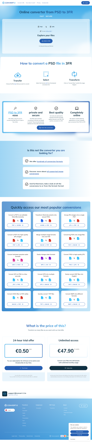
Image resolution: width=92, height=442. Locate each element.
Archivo (24, 427)
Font (24, 422)
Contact (65, 410)
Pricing (38, 2)
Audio (24, 415)
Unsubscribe (45, 2)
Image (24, 410)
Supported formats (68, 414)
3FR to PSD (48, 33)
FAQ (65, 417)
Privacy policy (22, 438)
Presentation (25, 420)
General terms (30, 438)
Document (25, 412)
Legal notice (14, 438)
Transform (52, 410)
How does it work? (30, 2)
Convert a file (21, 2)
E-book (24, 425)
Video (24, 417)
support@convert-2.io (17, 395)
